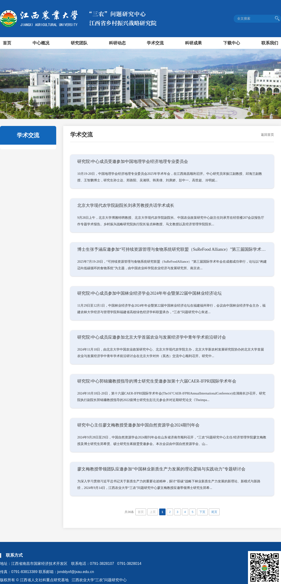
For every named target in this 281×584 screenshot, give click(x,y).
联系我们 (269, 43)
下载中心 (231, 43)
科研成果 (193, 43)
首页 (7, 43)
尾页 (214, 512)
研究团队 (79, 43)
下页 (202, 512)
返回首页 (267, 134)
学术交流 (155, 43)
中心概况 (41, 43)
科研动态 (117, 43)
